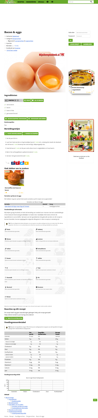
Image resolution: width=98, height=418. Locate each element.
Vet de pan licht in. (12, 138)
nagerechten (29, 41)
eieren (33, 152)
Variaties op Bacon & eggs (20, 406)
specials (41, 2)
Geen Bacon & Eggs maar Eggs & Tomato (17, 206)
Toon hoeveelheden (13, 133)
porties (9, 43)
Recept (11, 416)
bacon (8, 107)
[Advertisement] (49, 17)
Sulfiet (39, 258)
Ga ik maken (37, 100)
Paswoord (72, 36)
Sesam (8, 258)
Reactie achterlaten (13, 318)
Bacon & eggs (10, 397)
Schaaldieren (41, 248)
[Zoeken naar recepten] (81, 1)
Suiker (8, 248)
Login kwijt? (74, 44)
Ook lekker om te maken (16, 404)
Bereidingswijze (13, 403)
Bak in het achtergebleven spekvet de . (22, 152)
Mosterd (8, 287)
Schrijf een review (12, 50)
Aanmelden (87, 44)
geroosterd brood (12, 113)
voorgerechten (19, 41)
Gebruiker (72, 32)
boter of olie (10, 110)
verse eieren (10, 105)
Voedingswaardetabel (15, 411)
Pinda (7, 229)
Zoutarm (39, 287)
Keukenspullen (16, 401)
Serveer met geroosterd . (18, 156)
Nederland (16, 36)
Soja (38, 268)
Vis (38, 277)
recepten (21, 2)
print (27, 100)
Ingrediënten (13, 399)
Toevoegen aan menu (37, 119)
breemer (17, 48)
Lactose (39, 239)
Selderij (39, 229)
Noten (8, 297)
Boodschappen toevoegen (15, 119)
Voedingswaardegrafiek (19, 413)
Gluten (8, 239)
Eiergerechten (16, 39)
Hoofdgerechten (20, 416)
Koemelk (8, 277)
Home (6, 416)
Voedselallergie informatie (20, 408)
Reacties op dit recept (15, 410)
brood (25, 156)
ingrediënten (31, 2)
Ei (6, 268)
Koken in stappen (30, 133)
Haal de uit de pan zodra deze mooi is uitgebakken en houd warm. (31, 148)
